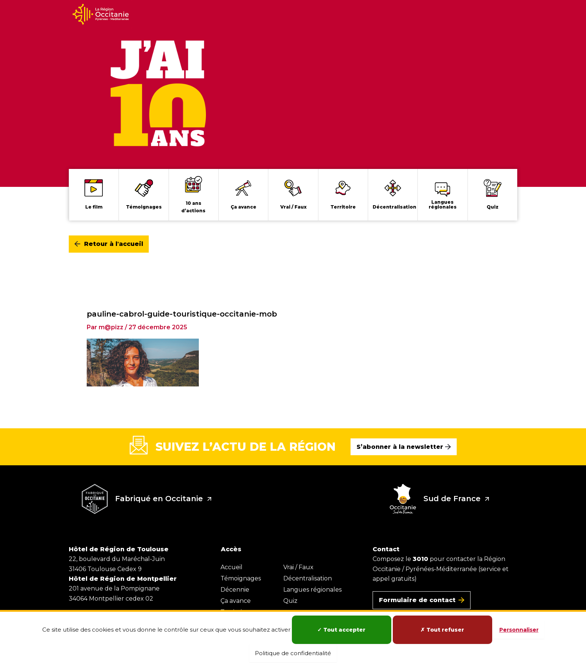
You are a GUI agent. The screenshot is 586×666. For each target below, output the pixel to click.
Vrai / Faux (298, 567)
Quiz (290, 600)
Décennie (234, 589)
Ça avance (235, 600)
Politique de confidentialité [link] (293, 653)
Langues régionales (312, 589)
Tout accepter (341, 629)
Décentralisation (307, 578)
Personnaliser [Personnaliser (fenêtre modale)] (519, 629)
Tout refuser (442, 629)
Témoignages (240, 578)
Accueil (231, 567)
